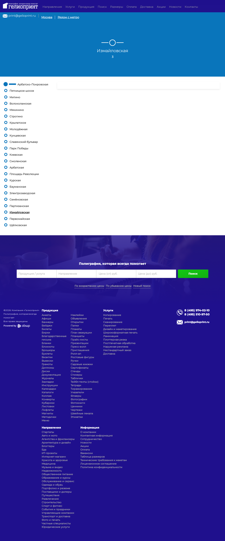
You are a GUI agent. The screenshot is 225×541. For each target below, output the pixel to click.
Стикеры (76, 374)
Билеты (47, 329)
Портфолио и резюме (56, 488)
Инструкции (50, 385)
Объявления (79, 318)
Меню (45, 420)
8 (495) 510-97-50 (197, 314)
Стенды (75, 371)
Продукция (86, 6)
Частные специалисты (56, 523)
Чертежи (76, 410)
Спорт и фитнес (52, 505)
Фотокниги (78, 402)
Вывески (47, 360)
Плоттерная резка (115, 339)
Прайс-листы (79, 339)
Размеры (116, 6)
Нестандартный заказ (117, 350)
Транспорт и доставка (56, 516)
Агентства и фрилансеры (58, 439)
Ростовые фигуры (82, 357)
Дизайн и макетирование (120, 329)
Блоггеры (48, 446)
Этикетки (77, 417)
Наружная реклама (115, 346)
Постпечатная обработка (119, 343)
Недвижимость (52, 470)
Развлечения (50, 498)
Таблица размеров (92, 456)
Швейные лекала (82, 413)
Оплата (132, 6)
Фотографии (79, 399)
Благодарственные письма (54, 338)
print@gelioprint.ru (22, 15)
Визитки (47, 357)
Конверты (48, 399)
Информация (89, 427)
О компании (88, 432)
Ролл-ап (76, 353)
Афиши (46, 318)
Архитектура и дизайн (56, 442)
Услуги (70, 6)
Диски (46, 371)
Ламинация (110, 336)
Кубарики (48, 402)
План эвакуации (81, 332)
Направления (52, 6)
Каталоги (48, 392)
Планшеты (77, 336)
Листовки (48, 406)
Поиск (102, 6)
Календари (49, 388)
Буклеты (47, 353)
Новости (175, 6)
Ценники (76, 406)
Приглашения (80, 350)
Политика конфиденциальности (101, 467)
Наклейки (77, 315)
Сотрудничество (91, 439)
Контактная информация (96, 435)
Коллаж (47, 395)
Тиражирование (81, 388)
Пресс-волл (78, 346)
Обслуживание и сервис (58, 481)
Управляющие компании (58, 512)
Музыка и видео (52, 467)
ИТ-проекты (49, 453)
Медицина (48, 463)
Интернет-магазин (54, 456)
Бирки (46, 332)
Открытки (77, 322)
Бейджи (47, 325)
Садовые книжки (82, 364)
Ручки (74, 360)
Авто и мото (49, 435)
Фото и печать (51, 519)
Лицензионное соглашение (98, 463)
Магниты (47, 413)
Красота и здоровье (55, 460)
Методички (49, 417)
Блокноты (48, 346)
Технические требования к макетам (103, 460)
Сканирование (112, 322)
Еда (44, 449)
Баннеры (47, 322)
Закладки (48, 381)
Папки (75, 325)
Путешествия (50, 495)
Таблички (77, 378)
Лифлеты (48, 410)
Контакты (191, 6)
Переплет (109, 325)
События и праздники (56, 509)
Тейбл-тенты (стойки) (84, 381)
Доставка (146, 6)
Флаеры (76, 395)
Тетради (76, 385)
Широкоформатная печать (120, 332)
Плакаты (76, 329)
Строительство (51, 502)
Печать (107, 318)
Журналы (48, 378)
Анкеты (46, 315)
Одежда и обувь (52, 484)
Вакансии (86, 453)
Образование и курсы (56, 477)
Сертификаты (79, 367)
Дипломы (48, 367)
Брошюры (48, 350)
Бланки (46, 343)
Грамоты (47, 364)
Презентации (79, 343)
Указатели (77, 392)
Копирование (112, 315)
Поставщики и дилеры (57, 491)
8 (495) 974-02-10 (197, 310)
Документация (51, 374)
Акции (161, 6)
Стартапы (48, 432)
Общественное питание (57, 474)
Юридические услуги (56, 527)
